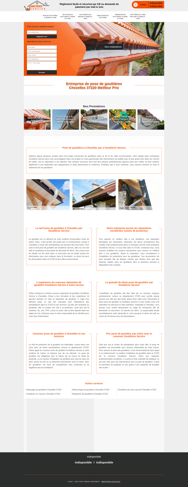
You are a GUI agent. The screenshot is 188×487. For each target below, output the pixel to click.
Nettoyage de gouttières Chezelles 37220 (44, 390)
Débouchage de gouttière (103, 16)
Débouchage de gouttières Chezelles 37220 (90, 390)
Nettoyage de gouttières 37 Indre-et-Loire (67, 16)
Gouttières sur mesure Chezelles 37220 (43, 394)
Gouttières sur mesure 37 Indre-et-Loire (85, 16)
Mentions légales (111, 481)
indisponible (156, 3)
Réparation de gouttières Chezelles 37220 (90, 394)
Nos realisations (113, 46)
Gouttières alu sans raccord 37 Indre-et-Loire (138, 16)
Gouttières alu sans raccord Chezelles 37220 (137, 390)
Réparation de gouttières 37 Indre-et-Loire (120, 16)
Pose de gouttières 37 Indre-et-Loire (50, 16)
